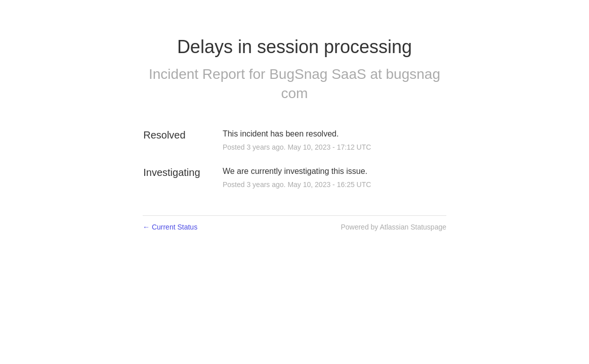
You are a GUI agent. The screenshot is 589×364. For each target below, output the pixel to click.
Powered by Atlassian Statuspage (393, 227)
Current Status (170, 227)
